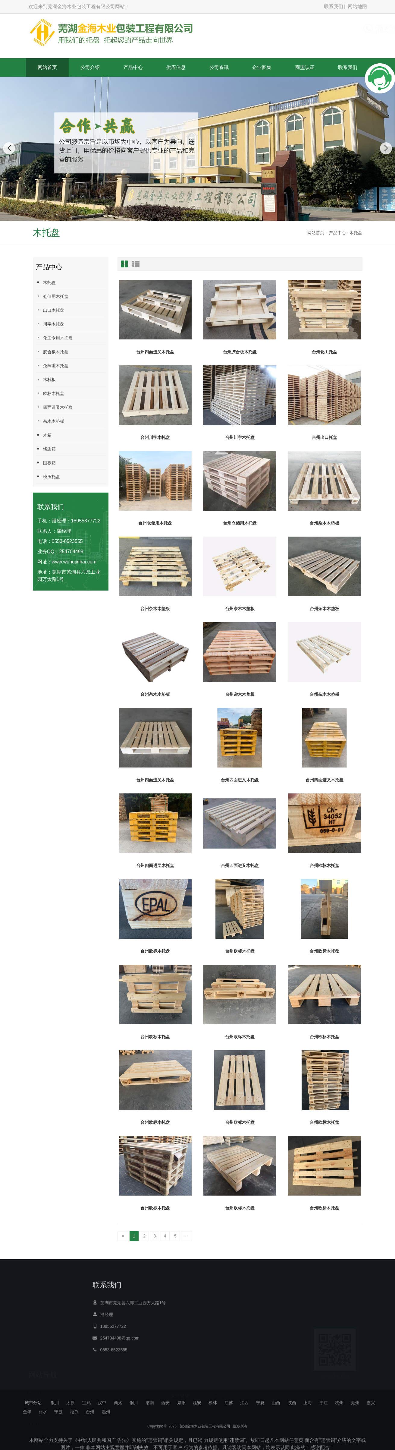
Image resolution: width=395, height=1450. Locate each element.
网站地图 (357, 6)
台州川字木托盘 (155, 437)
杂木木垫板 (50, 421)
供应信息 (176, 67)
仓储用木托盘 (52, 296)
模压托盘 (48, 476)
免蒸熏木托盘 (52, 365)
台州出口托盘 (324, 437)
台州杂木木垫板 (324, 523)
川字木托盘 (50, 323)
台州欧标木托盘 (324, 865)
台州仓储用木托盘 (155, 523)
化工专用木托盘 (54, 337)
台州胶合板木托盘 (240, 351)
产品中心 (133, 67)
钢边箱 (46, 448)
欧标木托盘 (50, 393)
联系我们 (333, 6)
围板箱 (46, 462)
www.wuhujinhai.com (74, 561)
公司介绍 (90, 67)
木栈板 (46, 379)
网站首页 (47, 67)
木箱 (44, 434)
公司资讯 (219, 67)
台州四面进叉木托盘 (155, 351)
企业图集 (261, 67)
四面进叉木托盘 (54, 407)
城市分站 (33, 1402)
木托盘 (356, 232)
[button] (188, 215)
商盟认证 (305, 67)
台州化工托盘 (324, 351)
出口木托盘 (50, 310)
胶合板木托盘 (52, 351)
